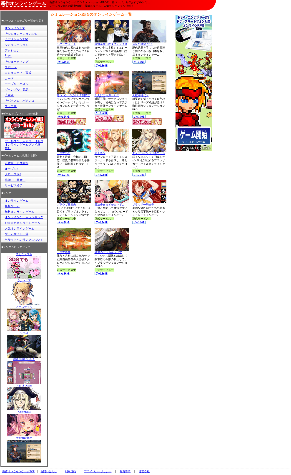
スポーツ (11, 67)
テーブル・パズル (16, 84)
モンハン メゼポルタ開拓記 (74, 94)
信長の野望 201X (149, 43)
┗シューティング (16, 61)
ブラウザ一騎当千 (149, 203)
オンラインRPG (15, 28)
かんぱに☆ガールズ (112, 94)
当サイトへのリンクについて (24, 239)
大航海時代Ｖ (149, 94)
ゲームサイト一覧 (16, 234)
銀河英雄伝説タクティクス (112, 43)
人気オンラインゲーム (19, 228)
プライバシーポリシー (97, 471)
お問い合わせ (48, 471)
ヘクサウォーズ (74, 43)
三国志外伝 (74, 152)
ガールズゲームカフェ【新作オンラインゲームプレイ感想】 (24, 144)
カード (9, 78)
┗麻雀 (9, 95)
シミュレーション (16, 45)
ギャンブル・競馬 (16, 89)
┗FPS (8, 56)
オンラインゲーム (16, 200)
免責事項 (125, 471)
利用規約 (70, 471)
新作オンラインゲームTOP (18, 471)
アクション (12, 50)
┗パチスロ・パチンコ (19, 100)
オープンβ (11, 169)
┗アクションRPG (16, 39)
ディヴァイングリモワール (149, 152)
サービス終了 (14, 185)
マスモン (112, 152)
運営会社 (144, 471)
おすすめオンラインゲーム (22, 223)
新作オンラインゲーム (23, 3)
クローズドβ (13, 174)
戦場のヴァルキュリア (112, 251)
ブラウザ (11, 106)
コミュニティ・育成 (18, 72)
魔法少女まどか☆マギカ (112, 203)
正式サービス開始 (16, 163)
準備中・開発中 (15, 180)
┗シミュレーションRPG (21, 33)
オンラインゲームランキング (24, 217)
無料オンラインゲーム (19, 211)
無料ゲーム (12, 206)
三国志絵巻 (74, 251)
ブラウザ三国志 (74, 203)
